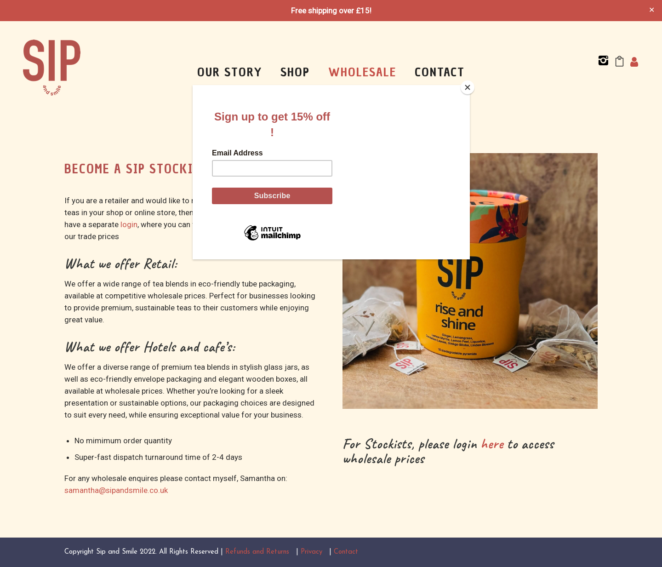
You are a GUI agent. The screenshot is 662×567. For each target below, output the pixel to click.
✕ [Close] (652, 10)
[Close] (467, 87)
